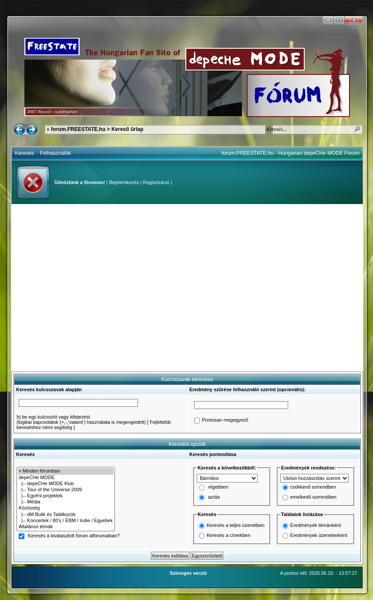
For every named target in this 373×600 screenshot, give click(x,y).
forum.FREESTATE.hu (78, 129)
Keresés (24, 153)
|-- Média (66, 502)
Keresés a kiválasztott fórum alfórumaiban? (74, 536)
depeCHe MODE (66, 478)
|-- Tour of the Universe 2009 (66, 490)
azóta (214, 497)
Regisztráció (156, 182)
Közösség (66, 508)
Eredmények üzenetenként (318, 535)
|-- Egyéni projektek (66, 496)
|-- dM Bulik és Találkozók (66, 515)
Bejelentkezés (124, 182)
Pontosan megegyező (225, 420)
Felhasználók (55, 153)
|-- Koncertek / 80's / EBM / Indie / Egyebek (66, 521)
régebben (218, 487)
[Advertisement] (81, 287)
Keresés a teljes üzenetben (236, 525)
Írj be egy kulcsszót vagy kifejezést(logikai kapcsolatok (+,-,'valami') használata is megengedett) (81, 419)
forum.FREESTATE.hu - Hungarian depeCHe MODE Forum (291, 153)
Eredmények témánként (315, 525)
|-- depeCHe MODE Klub (66, 484)
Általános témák (66, 527)
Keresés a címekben (228, 535)
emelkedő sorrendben (313, 497)
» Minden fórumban (66, 471)
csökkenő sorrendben (313, 487)
